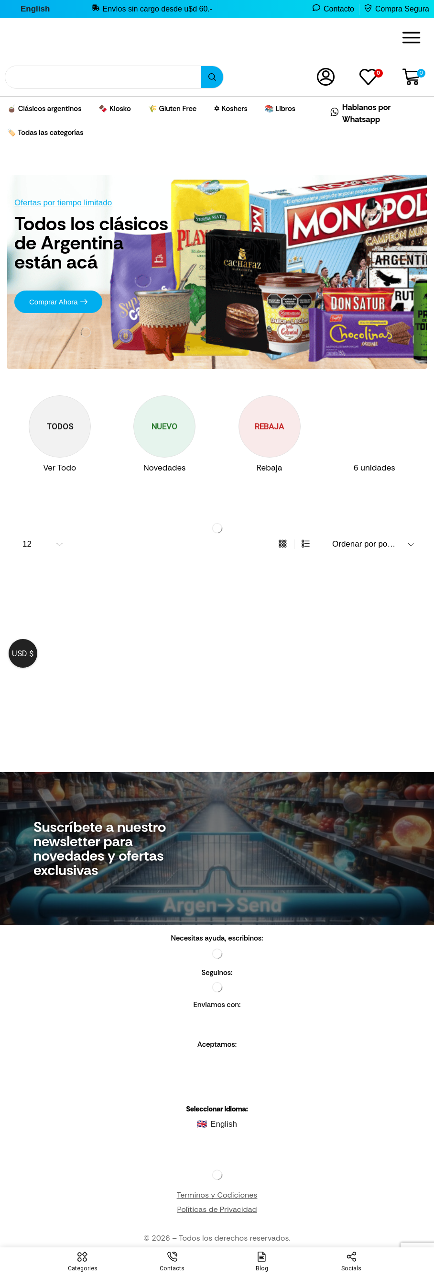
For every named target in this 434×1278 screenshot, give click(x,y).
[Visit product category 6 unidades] (374, 468)
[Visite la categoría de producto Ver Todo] (59, 468)
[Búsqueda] (212, 77)
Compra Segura (402, 9)
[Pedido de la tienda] (372, 544)
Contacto (339, 9)
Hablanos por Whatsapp (366, 113)
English (223, 1124)
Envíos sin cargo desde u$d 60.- (157, 9)
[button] (411, 38)
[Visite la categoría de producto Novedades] (164, 468)
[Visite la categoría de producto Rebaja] (269, 468)
